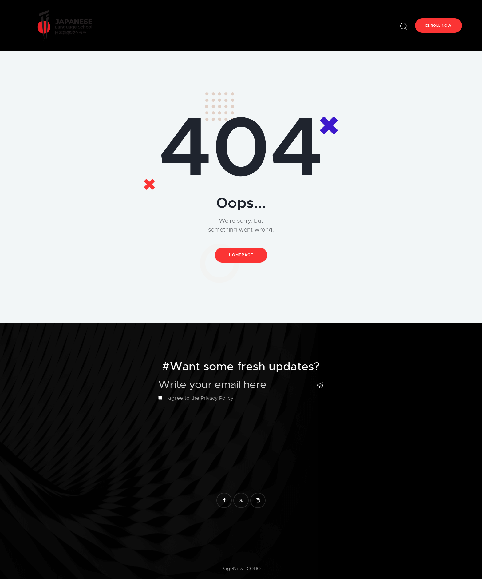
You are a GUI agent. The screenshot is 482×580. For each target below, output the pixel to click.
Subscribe (319, 385)
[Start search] (403, 27)
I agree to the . (197, 398)
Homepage (241, 255)
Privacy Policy (218, 398)
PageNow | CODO (241, 569)
